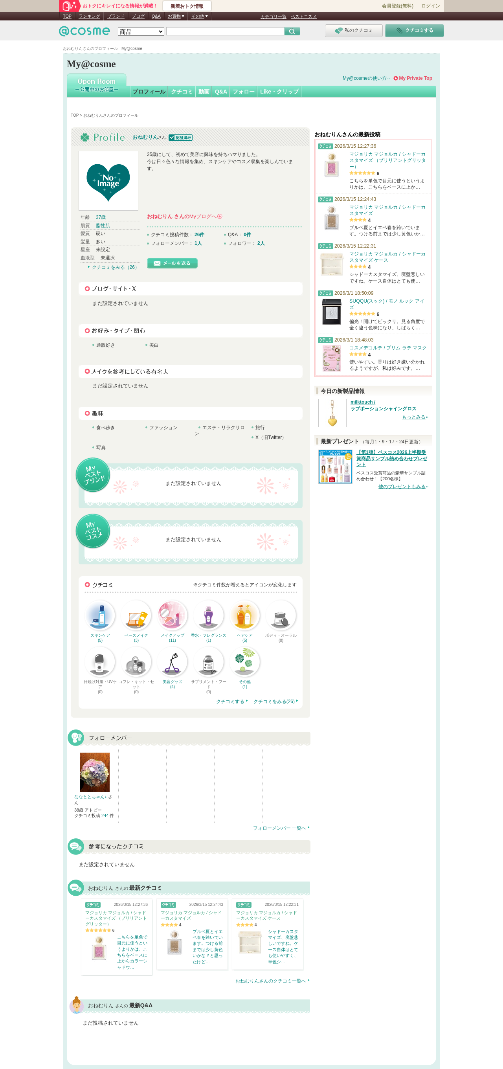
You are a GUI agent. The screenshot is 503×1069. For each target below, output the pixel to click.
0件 (247, 234)
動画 (203, 91)
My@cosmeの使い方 (365, 78)
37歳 (101, 217)
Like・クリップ (279, 91)
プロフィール (148, 91)
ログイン (430, 6)
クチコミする (230, 701)
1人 (198, 243)
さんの (184, 216)
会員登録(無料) (397, 6)
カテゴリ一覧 (273, 16)
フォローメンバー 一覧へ (279, 828)
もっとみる (414, 417)
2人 (261, 243)
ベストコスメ (304, 16)
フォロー (244, 91)
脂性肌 (103, 225)
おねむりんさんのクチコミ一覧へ (270, 981)
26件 (199, 234)
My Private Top (415, 78)
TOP (67, 16)
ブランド (116, 16)
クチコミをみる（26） (116, 267)
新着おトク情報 (187, 6)
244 (105, 815)
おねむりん (145, 137)
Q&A (156, 16)
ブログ (138, 16)
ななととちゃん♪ (91, 796)
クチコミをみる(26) (274, 701)
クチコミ (182, 91)
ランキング (89, 16)
